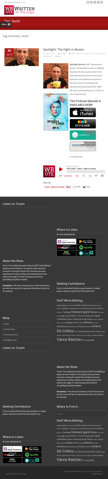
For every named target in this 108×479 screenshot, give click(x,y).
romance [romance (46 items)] (96, 326)
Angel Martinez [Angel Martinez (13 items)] (62, 305)
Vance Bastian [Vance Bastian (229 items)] (69, 339)
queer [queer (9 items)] (76, 327)
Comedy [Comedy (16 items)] (64, 308)
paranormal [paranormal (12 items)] (69, 327)
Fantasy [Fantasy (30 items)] (67, 312)
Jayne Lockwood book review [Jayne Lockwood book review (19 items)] (79, 319)
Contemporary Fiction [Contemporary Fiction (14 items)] (87, 308)
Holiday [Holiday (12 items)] (67, 316)
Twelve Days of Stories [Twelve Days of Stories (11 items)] (84, 335)
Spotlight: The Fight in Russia (63, 49)
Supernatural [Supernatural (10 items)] (65, 335)
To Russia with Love (98, 53)
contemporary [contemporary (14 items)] (73, 308)
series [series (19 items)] (98, 331)
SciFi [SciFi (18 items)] (93, 331)
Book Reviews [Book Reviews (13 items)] (92, 305)
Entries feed (9, 329)
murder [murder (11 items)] (95, 323)
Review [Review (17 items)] (81, 326)
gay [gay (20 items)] (62, 316)
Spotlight (63, 53)
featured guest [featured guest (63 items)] (80, 312)
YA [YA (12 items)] (83, 340)
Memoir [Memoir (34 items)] (88, 322)
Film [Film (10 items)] (99, 312)
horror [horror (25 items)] (73, 316)
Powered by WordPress (72, 471)
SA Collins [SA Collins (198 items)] (65, 331)
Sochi (88, 53)
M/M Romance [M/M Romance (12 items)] (78, 323)
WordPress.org (10, 340)
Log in (6, 324)
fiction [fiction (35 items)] (94, 312)
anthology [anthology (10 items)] (72, 305)
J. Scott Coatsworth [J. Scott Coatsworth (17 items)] (85, 316)
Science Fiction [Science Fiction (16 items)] (85, 331)
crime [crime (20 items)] (99, 308)
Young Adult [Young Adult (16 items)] (89, 340)
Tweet (47, 187)
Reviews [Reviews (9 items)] (87, 327)
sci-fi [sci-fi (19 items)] (76, 331)
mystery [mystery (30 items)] (61, 326)
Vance (59, 56)
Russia (82, 53)
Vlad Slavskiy (47, 56)
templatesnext (96, 474)
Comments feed (11, 335)
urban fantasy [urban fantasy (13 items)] (98, 335)
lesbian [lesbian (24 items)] (68, 322)
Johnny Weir (75, 53)
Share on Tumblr (58, 187)
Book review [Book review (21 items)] (81, 305)
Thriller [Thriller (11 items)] (73, 335)
